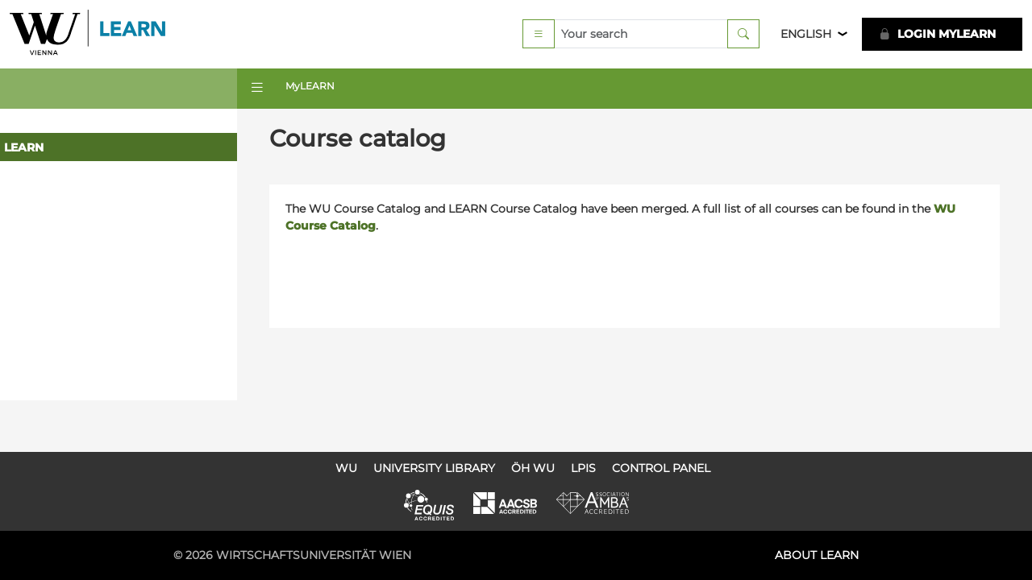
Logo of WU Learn (94, 36)
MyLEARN (314, 89)
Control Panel (661, 468)
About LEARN (817, 555)
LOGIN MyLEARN (937, 35)
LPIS (583, 468)
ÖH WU (533, 468)
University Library (434, 468)
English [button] (805, 35)
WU (346, 468)
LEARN (24, 150)
